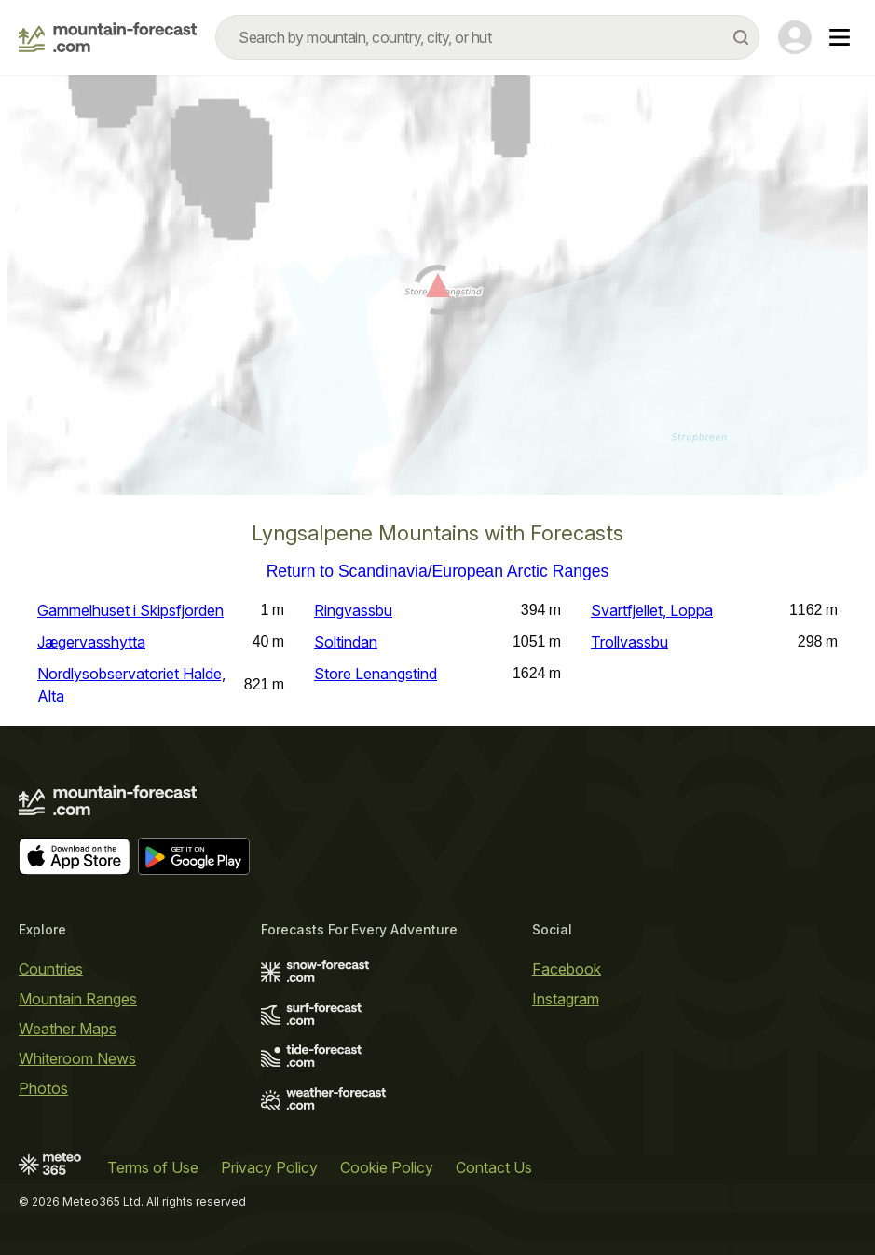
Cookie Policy (386, 1167)
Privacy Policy (269, 1167)
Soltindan (345, 642)
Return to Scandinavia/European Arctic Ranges (438, 572)
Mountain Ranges (78, 998)
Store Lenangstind (375, 673)
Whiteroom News (77, 1058)
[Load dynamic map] (437, 292)
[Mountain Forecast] (108, 37)
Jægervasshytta (91, 642)
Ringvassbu (353, 610)
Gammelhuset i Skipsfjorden (130, 610)
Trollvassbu (629, 642)
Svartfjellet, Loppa (652, 610)
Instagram (565, 998)
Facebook (566, 969)
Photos (43, 1088)
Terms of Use (152, 1167)
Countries (51, 969)
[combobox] (487, 37)
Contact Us (494, 1167)
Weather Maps (67, 1028)
